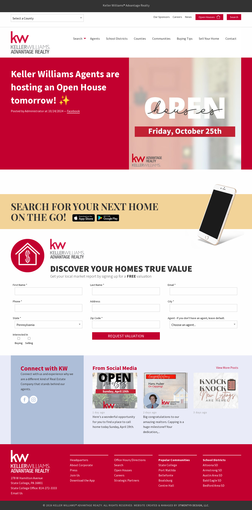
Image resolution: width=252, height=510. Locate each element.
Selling (29, 341)
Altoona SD (210, 465)
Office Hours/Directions (130, 460)
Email (172, 285)
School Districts (117, 38)
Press (73, 470)
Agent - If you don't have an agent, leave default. (196, 318)
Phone (17, 301)
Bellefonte (165, 475)
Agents (95, 38)
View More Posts (227, 368)
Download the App (82, 480)
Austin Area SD (212, 475)
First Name (20, 285)
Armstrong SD (212, 470)
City (171, 301)
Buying (19, 341)
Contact (230, 38)
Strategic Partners (126, 480)
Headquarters (79, 460)
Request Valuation (126, 335)
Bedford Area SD (213, 485)
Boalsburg (165, 480)
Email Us (17, 493)
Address (95, 301)
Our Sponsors (158, 17)
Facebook (73, 111)
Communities (161, 38)
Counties (140, 38)
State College (167, 465)
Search (234, 17)
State (17, 318)
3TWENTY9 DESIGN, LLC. (193, 505)
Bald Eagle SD (212, 480)
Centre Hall (166, 485)
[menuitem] (78, 38)
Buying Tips (185, 38)
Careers (176, 17)
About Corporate (81, 465)
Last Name (97, 285)
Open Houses (209, 17)
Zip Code (96, 318)
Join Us (75, 475)
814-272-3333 (48, 488)
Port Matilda (167, 470)
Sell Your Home (209, 38)
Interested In (20, 334)
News (189, 17)
